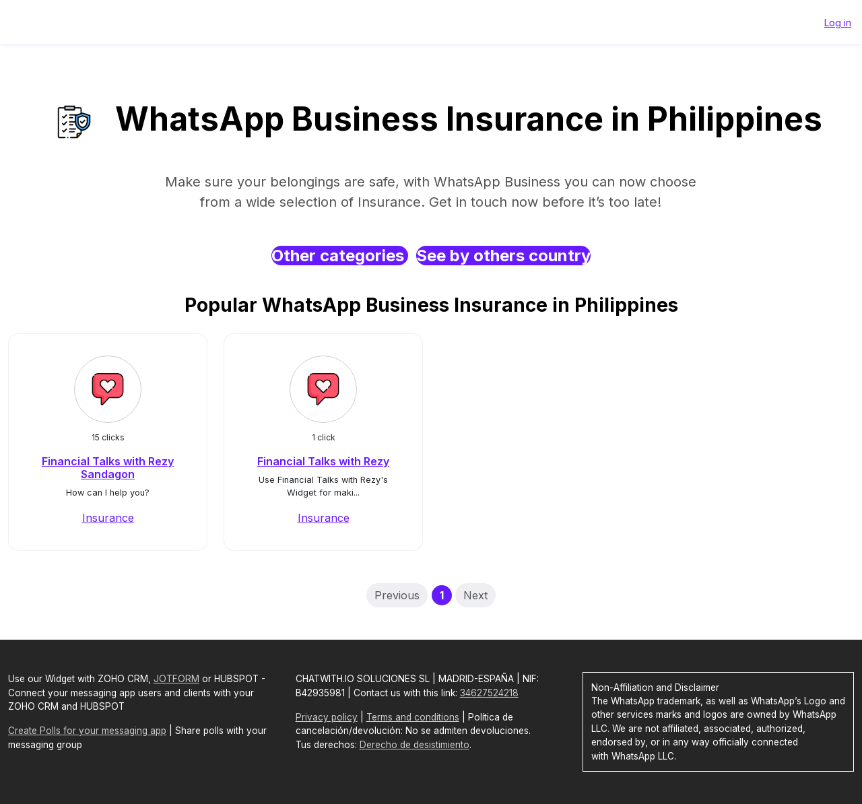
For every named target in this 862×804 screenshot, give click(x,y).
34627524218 (489, 693)
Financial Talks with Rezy (323, 461)
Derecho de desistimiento (414, 744)
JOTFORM (176, 678)
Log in (837, 22)
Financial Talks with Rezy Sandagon (108, 468)
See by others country (503, 255)
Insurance (108, 518)
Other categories (339, 255)
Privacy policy (327, 717)
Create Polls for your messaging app (87, 730)
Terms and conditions (412, 717)
